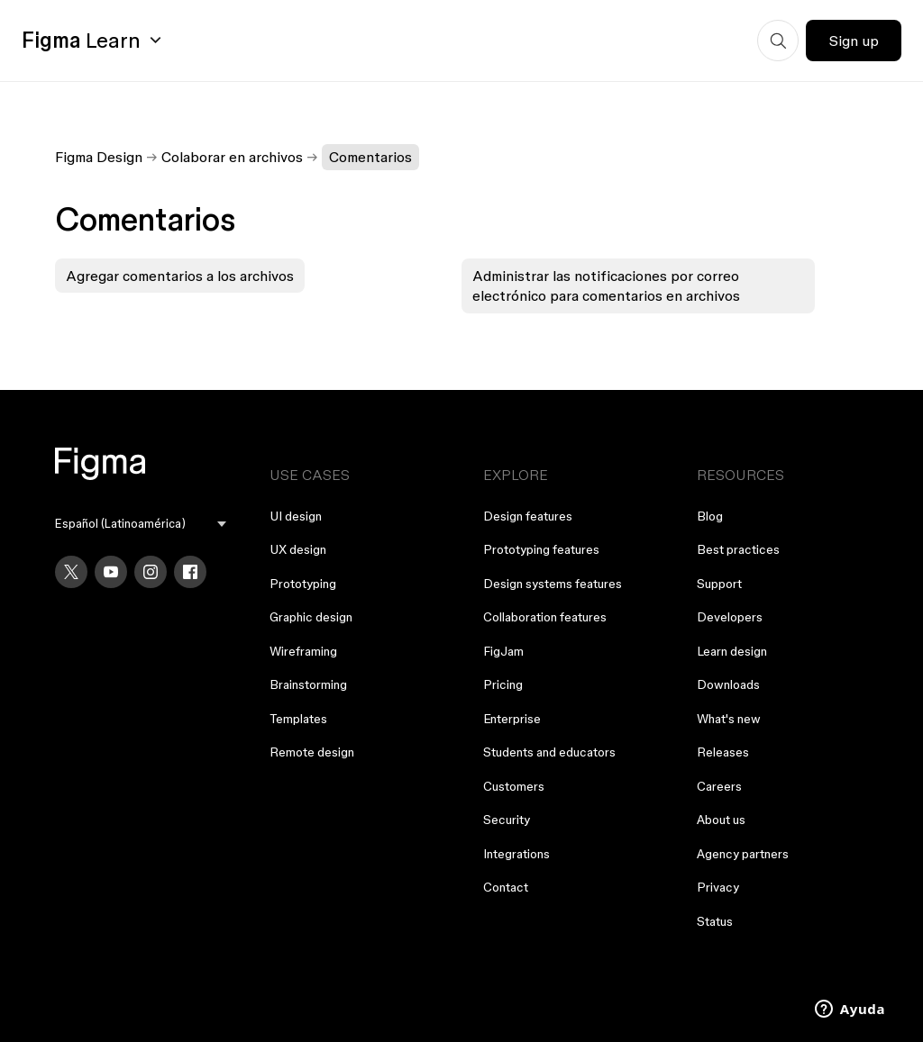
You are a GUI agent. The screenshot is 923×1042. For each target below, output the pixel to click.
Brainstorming (308, 684)
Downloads (728, 684)
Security (506, 819)
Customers (513, 786)
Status (715, 921)
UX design (298, 549)
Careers (719, 786)
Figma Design (98, 157)
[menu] (140, 523)
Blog (710, 516)
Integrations (516, 854)
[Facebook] (190, 572)
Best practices (738, 549)
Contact (505, 887)
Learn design (732, 651)
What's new (729, 718)
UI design (296, 516)
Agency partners (743, 854)
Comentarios (370, 157)
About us (721, 819)
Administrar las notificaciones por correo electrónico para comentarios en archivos (606, 285)
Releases (723, 752)
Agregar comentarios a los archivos (180, 275)
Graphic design (311, 617)
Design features (527, 516)
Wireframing (303, 651)
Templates (298, 718)
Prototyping (303, 583)
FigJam (503, 651)
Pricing (503, 684)
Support (719, 583)
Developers (730, 617)
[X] (71, 572)
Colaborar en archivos (232, 157)
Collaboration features (545, 617)
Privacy (718, 887)
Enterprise (512, 718)
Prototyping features (541, 549)
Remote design (312, 752)
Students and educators (549, 752)
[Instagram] (150, 572)
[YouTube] (111, 572)
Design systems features (552, 583)
